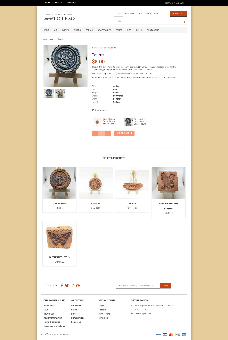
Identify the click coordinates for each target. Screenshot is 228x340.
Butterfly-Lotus (59, 257)
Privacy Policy (77, 318)
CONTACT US (153, 30)
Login (118, 13)
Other (119, 30)
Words (77, 30)
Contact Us (71, 2)
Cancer (95, 203)
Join (165, 285)
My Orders (103, 318)
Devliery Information (52, 318)
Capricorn (59, 203)
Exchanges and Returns (54, 326)
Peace (132, 203)
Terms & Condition (51, 322)
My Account (104, 314)
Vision (74, 310)
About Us (58, 2)
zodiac (52, 39)
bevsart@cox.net (143, 313)
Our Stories (76, 305)
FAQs (45, 310)
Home (47, 2)
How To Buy (48, 314)
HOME (46, 30)
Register (130, 13)
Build (139, 30)
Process (75, 314)
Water (65, 30)
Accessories (104, 30)
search (183, 21)
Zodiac (89, 30)
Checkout (178, 14)
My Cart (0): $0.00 (148, 13)
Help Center (48, 305)
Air (55, 30)
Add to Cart (124, 133)
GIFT (129, 30)
